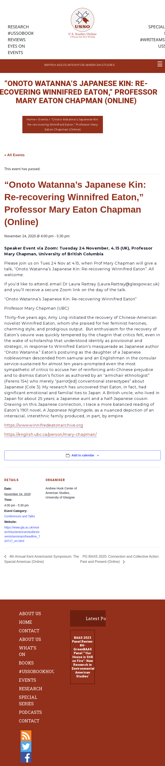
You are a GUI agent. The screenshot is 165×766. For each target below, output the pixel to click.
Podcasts (30, 712)
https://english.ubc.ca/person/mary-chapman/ (50, 434)
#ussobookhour (38, 671)
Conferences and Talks (19, 516)
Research (30, 688)
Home (31, 119)
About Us (30, 613)
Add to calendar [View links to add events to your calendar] (83, 455)
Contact (29, 630)
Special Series (28, 700)
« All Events (14, 155)
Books (26, 663)
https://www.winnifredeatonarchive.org (43, 425)
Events (43, 119)
